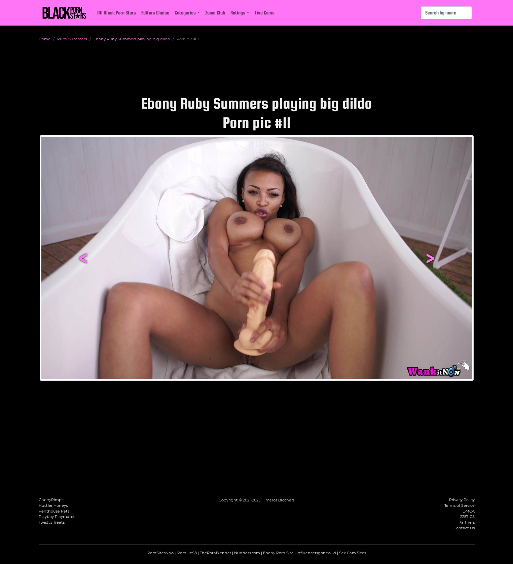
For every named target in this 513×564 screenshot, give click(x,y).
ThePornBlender (215, 553)
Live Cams (264, 12)
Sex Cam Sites (352, 553)
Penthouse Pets (54, 511)
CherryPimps (51, 499)
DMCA (469, 511)
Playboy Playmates (57, 516)
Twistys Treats (52, 522)
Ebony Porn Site (278, 553)
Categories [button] (185, 12)
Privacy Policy (462, 499)
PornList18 (187, 553)
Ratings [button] (237, 12)
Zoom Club (215, 12)
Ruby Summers (72, 39)
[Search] (446, 12)
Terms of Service (459, 505)
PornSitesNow (160, 553)
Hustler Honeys (53, 505)
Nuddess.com (247, 553)
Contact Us (464, 528)
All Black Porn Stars (116, 12)
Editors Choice (155, 12)
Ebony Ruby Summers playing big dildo (132, 39)
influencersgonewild (316, 553)
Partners (467, 522)
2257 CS (467, 516)
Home (44, 39)
